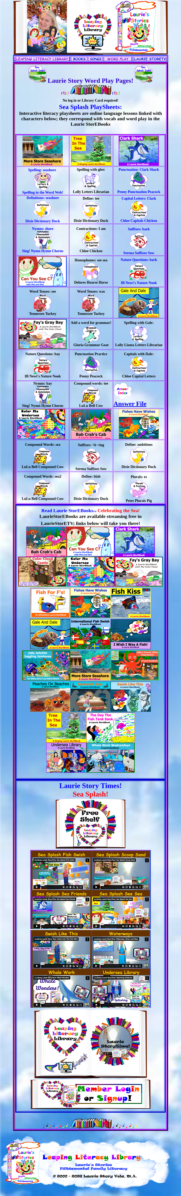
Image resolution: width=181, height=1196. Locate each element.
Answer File (130, 400)
